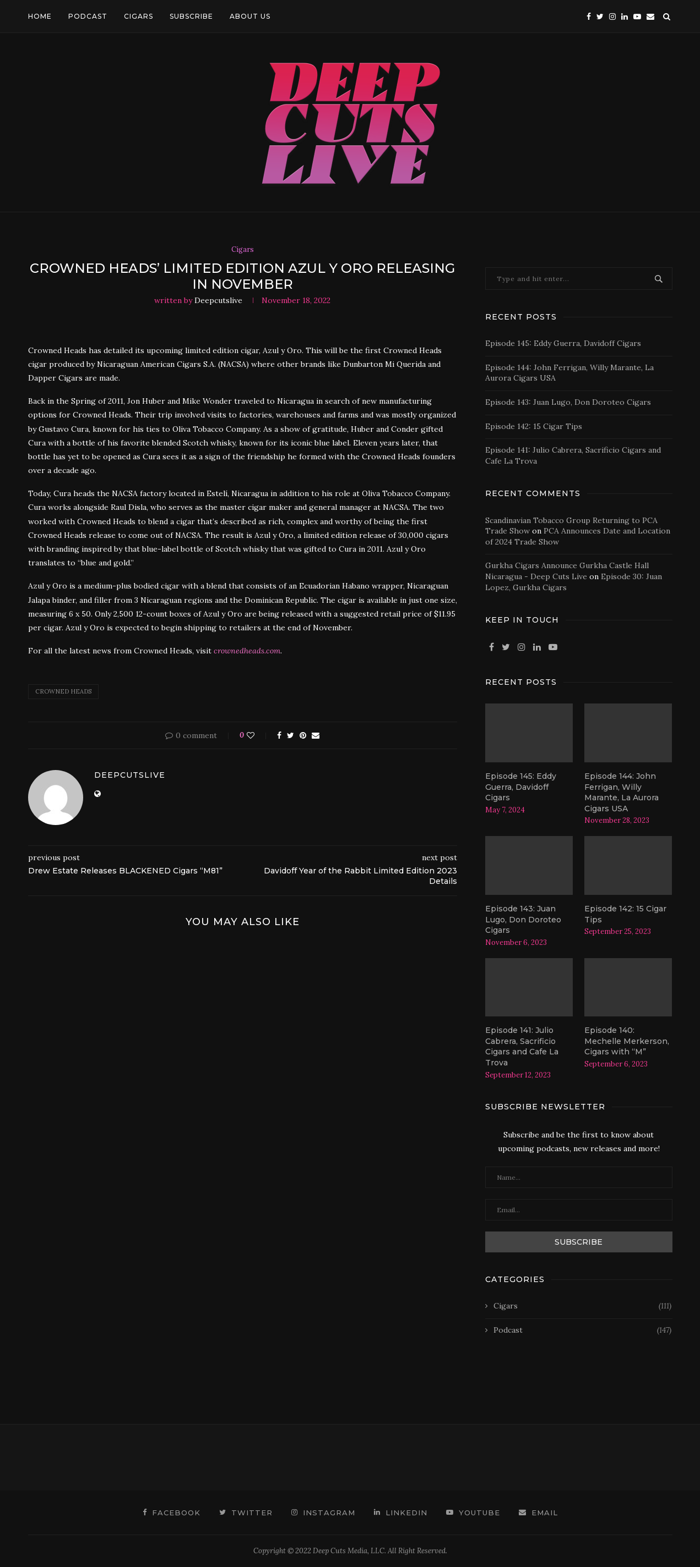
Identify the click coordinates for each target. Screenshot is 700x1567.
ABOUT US (250, 16)
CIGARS (138, 16)
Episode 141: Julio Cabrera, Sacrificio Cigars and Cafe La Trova (521, 1046)
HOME (40, 16)
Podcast (582, 1330)
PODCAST (87, 16)
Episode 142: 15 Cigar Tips (533, 426)
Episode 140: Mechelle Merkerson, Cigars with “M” (626, 1041)
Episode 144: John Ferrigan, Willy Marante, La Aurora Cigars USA (621, 792)
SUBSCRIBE (191, 16)
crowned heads (63, 691)
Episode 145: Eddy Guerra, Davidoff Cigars (563, 343)
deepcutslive (218, 300)
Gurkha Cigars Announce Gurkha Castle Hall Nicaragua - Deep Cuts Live (567, 570)
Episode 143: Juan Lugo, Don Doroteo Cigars (568, 402)
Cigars (242, 249)
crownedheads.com (247, 651)
